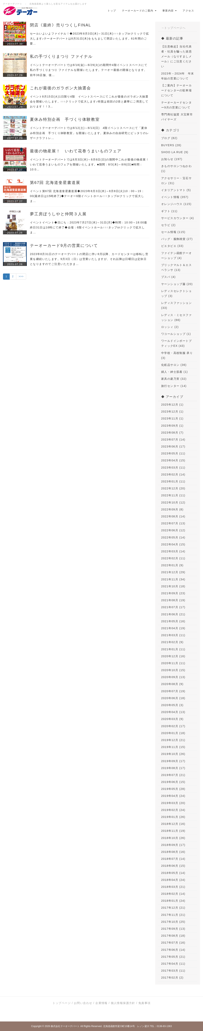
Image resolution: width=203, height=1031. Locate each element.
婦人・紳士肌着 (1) (174, 371)
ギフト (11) (169, 211)
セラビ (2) (168, 225)
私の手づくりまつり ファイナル (61, 56)
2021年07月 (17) (173, 607)
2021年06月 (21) (173, 614)
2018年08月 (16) (173, 851)
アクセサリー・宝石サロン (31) (176, 181)
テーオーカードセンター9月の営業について (176, 105)
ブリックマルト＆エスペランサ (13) (176, 267)
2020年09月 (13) (173, 677)
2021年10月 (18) (173, 586)
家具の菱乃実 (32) (174, 378)
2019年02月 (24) (173, 810)
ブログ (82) (169, 138)
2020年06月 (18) (173, 698)
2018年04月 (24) (173, 879)
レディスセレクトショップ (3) (176, 293)
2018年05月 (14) (173, 872)
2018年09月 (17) (173, 844)
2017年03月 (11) (173, 970)
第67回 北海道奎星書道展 (55, 182)
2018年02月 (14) (173, 893)
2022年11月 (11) (173, 495)
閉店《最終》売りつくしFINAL (60, 25)
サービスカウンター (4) (177, 218)
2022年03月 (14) (173, 551)
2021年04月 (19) (173, 628)
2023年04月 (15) (173, 460)
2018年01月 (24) (173, 900)
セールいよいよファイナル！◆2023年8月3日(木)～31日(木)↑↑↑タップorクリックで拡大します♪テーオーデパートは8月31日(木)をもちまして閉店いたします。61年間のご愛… (89, 38)
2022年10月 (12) (173, 502)
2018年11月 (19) (173, 830)
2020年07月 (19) (173, 691)
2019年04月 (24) (173, 795)
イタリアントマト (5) (176, 190)
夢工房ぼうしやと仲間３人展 (58, 214)
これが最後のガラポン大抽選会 (60, 88)
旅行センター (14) (174, 385)
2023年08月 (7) (172, 432)
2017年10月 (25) (173, 921)
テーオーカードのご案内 (139, 10)
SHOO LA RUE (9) (174, 152)
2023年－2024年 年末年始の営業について (177, 76)
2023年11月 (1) (172, 418)
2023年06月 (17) (173, 446)
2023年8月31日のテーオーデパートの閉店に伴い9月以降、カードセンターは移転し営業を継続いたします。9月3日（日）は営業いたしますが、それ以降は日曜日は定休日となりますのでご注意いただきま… (89, 259)
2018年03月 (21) (173, 886)
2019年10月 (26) (173, 754)
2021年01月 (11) (173, 649)
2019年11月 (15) (173, 747)
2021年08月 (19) (173, 600)
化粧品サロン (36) (174, 364)
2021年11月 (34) (173, 579)
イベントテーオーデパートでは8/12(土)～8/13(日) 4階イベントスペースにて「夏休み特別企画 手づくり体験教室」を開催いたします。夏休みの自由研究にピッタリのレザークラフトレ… (89, 132)
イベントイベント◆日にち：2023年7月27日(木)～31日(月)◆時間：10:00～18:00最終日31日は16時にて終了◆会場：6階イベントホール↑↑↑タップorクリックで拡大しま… (88, 227)
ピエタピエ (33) (172, 245)
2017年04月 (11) (173, 963)
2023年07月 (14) (173, 439)
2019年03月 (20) (173, 803)
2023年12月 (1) (172, 411)
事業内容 (169, 10)
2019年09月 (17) (173, 761)
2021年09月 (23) (173, 593)
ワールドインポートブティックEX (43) (176, 343)
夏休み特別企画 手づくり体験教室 (65, 119)
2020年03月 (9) (172, 719)
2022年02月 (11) (173, 558)
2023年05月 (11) (173, 453)
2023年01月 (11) (173, 481)
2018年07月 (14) (173, 858)
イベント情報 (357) (174, 197)
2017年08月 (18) (173, 935)
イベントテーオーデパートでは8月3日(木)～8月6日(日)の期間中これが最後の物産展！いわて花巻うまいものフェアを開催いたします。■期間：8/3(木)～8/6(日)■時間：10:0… (89, 164)
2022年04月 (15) (173, 544)
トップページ (62, 1003)
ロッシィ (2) (170, 327)
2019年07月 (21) (173, 775)
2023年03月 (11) (173, 467)
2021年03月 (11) (173, 635)
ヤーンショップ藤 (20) (177, 284)
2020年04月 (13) (173, 712)
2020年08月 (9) (172, 684)
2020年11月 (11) (173, 663)
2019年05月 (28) (173, 788)
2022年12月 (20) (173, 488)
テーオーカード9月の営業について (64, 245)
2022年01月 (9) (172, 565)
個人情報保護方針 (123, 1003)
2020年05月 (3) (172, 705)
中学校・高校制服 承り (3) (177, 355)
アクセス (188, 10)
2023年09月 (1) (172, 425)
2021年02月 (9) (172, 642)
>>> (21, 276)
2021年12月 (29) (173, 572)
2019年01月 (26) (173, 816)
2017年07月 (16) (173, 942)
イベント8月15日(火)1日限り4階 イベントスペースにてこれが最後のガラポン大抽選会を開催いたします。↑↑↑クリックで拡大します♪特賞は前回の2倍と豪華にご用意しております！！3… (89, 101)
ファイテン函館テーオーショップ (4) (176, 255)
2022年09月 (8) (172, 509)
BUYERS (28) (171, 145)
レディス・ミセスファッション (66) (176, 317)
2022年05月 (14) (173, 537)
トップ (111, 10)
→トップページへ (173, 27)
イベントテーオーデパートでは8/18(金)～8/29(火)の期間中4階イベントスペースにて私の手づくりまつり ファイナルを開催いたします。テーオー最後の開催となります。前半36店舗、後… (88, 69)
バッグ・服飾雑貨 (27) (177, 239)
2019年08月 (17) (173, 768)
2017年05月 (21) (173, 956)
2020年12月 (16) (173, 656)
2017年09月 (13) (173, 928)
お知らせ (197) (171, 159)
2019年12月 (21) (173, 740)
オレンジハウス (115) (176, 204)
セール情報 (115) (173, 232)
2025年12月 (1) (172, 404)
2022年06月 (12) (173, 530)
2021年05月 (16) (173, 621)
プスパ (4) (168, 276)
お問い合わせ (83, 1003)
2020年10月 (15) (173, 670)
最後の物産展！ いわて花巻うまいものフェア (76, 151)
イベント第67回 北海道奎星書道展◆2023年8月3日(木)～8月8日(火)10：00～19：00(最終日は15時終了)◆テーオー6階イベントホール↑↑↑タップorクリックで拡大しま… (87, 196)
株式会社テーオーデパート (65, 1026)
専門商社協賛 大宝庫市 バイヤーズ (177, 117)
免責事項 (144, 1003)
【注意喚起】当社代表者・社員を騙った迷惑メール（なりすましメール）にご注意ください (176, 56)
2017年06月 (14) (173, 949)
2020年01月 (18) (173, 733)
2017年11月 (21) (173, 914)
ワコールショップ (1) (176, 333)
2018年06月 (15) (173, 865)
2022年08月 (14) (173, 516)
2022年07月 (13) (173, 523)
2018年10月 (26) (173, 838)
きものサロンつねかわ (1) (176, 168)
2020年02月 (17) (173, 726)
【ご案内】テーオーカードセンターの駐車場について (176, 90)
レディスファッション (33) (176, 305)
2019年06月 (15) (173, 782)
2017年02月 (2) (172, 977)
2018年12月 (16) (173, 823)
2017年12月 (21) (173, 907)
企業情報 (101, 1003)
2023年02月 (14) (173, 474)
